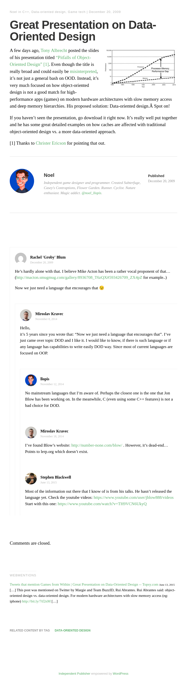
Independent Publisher (74, 673)
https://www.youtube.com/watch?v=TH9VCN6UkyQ (102, 503)
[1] (46, 64)
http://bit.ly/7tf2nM (36, 601)
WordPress (120, 673)
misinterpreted (83, 71)
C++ (25, 12)
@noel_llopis (91, 193)
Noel (13, 12)
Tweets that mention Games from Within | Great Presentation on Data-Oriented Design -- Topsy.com (84, 584)
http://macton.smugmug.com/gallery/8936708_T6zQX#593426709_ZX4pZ (79, 277)
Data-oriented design (48, 12)
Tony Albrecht (54, 50)
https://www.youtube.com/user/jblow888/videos (134, 497)
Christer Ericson (51, 143)
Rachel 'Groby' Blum (48, 257)
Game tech (77, 12)
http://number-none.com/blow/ (96, 445)
